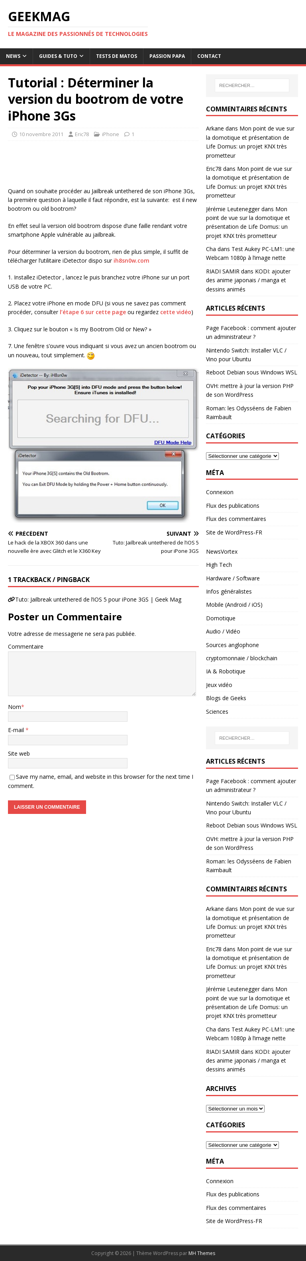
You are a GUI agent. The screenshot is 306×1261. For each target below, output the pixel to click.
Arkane (215, 128)
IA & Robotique (225, 671)
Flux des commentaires (236, 519)
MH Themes (201, 1253)
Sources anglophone (232, 645)
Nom (14, 707)
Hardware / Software (233, 578)
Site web (19, 753)
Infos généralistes (229, 591)
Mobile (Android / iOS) (234, 604)
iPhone (110, 134)
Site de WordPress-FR (234, 532)
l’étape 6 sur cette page (93, 312)
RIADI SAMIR (222, 271)
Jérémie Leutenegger (233, 209)
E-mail (17, 730)
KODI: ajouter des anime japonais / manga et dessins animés (248, 280)
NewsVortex (221, 551)
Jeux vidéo (219, 685)
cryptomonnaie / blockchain (241, 658)
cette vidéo (175, 312)
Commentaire (25, 646)
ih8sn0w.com (131, 260)
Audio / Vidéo (223, 631)
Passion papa (167, 56)
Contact (209, 56)
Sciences (217, 711)
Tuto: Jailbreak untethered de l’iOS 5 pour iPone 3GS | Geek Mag (98, 599)
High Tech (219, 564)
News (13, 56)
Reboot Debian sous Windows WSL (251, 372)
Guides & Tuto (58, 56)
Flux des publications (232, 505)
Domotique (220, 618)
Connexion (219, 492)
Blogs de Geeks (226, 698)
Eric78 (82, 134)
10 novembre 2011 (41, 134)
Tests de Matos (116, 56)
